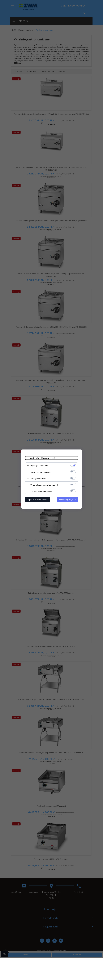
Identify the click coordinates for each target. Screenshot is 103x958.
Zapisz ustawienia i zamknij (37, 499)
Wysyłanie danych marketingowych (44, 485)
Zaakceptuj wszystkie (67, 499)
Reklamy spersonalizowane (41, 491)
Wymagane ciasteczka (39, 465)
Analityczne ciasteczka (39, 478)
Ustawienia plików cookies (41, 458)
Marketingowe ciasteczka (40, 472)
